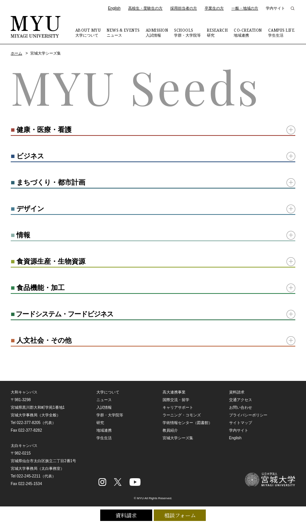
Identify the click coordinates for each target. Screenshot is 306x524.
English (114, 8)
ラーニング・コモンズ (182, 415)
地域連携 (248, 32)
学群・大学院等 (187, 32)
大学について (88, 32)
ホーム (16, 53)
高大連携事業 (174, 392)
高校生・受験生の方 (145, 8)
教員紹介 (170, 430)
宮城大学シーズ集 (178, 438)
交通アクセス (240, 400)
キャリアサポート (178, 407)
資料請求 (126, 515)
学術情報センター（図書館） (187, 423)
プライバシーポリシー (248, 415)
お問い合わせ (240, 407)
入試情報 (157, 32)
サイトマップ (240, 423)
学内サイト (275, 8)
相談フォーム (180, 515)
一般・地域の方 (244, 8)
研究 (217, 32)
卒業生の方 (214, 8)
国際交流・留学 (176, 400)
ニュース (123, 32)
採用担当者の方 (183, 8)
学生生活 (281, 32)
